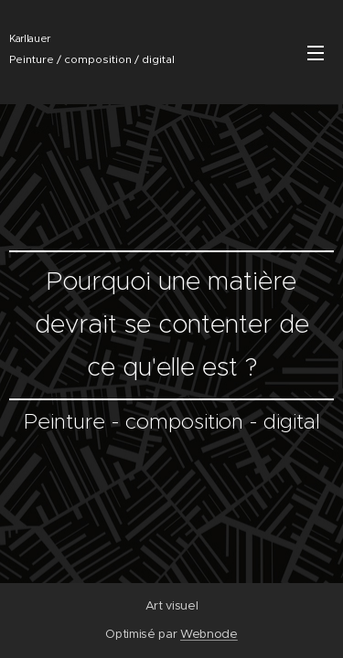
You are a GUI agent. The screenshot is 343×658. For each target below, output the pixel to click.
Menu (315, 53)
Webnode (209, 634)
